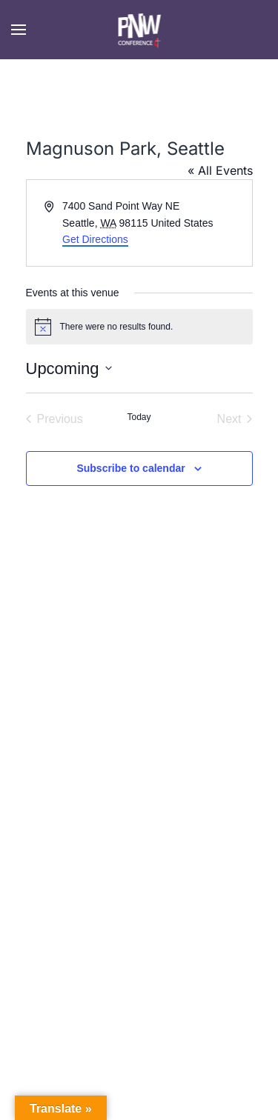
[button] (18, 29)
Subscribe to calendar (130, 468)
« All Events (220, 170)
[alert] (139, 326)
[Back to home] (139, 29)
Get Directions (95, 239)
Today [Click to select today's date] (138, 417)
